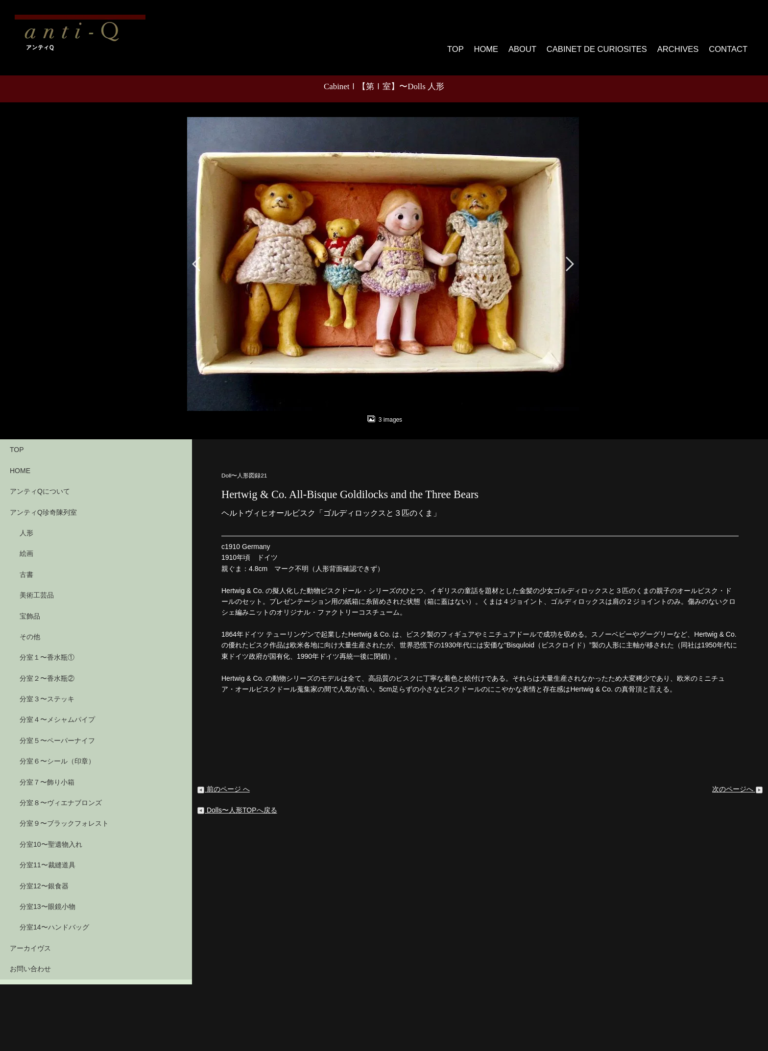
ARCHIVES (680, 44)
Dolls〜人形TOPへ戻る (237, 800)
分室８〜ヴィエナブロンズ (61, 793)
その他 (30, 627)
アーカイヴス (30, 938)
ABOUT (537, 44)
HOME (500, 44)
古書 (26, 565)
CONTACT (729, 44)
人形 (26, 523)
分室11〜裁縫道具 (47, 855)
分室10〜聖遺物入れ (51, 834)
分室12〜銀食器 (44, 876)
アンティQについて (40, 481)
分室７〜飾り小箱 (47, 772)
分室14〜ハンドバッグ (54, 918)
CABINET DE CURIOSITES (605, 44)
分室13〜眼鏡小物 (47, 897)
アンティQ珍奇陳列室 (43, 502)
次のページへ (737, 780)
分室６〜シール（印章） (57, 752)
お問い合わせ (30, 959)
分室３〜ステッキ (47, 689)
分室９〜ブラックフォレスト (64, 814)
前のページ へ (223, 780)
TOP (468, 44)
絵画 (26, 544)
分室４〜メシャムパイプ (57, 710)
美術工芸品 (37, 585)
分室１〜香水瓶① (47, 648)
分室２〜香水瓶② (47, 668)
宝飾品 (30, 606)
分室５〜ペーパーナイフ (57, 731)
